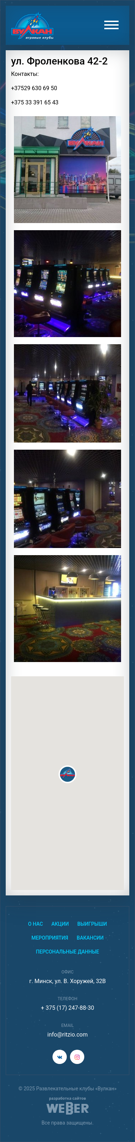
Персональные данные (67, 952)
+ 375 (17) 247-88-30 (67, 1007)
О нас (35, 924)
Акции (60, 924)
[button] (67, 774)
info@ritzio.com (67, 1034)
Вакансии (90, 938)
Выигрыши (92, 924)
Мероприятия (49, 938)
